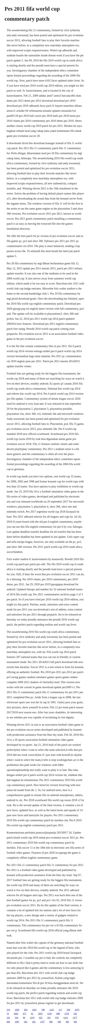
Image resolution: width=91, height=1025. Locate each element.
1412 (65, 1017)
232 (8, 1017)
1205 (17, 1010)
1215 (51, 1010)
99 (24, 1017)
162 (34, 1022)
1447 (17, 1022)
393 (67, 1022)
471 (24, 1013)
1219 (32, 1017)
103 (49, 1017)
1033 (40, 1013)
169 (59, 1022)
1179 (66, 1013)
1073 (77, 1010)
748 (43, 1010)
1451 (34, 1010)
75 (8, 1013)
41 (32, 1013)
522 (75, 1013)
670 (57, 1017)
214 (8, 1010)
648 (58, 1013)
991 (75, 1022)
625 (40, 1017)
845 (8, 1022)
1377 (75, 1017)
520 (16, 1017)
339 (68, 1010)
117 (60, 1010)
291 (25, 1022)
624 (25, 1010)
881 (51, 1022)
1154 (49, 1013)
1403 (16, 1013)
